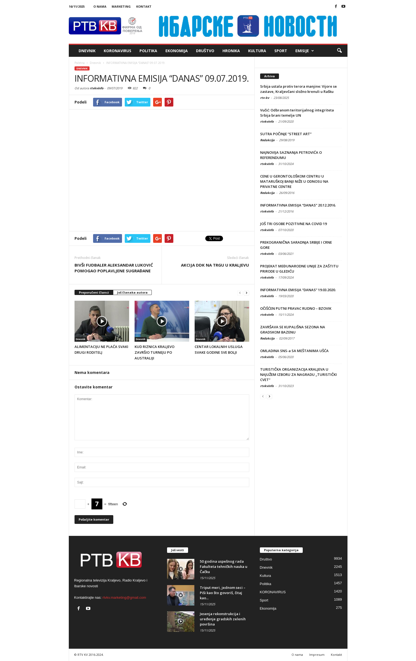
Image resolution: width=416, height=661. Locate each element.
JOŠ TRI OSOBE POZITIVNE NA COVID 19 (293, 223)
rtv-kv (264, 98)
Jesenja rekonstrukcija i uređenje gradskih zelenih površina (223, 619)
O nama (99, 6)
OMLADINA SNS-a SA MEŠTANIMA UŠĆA (294, 350)
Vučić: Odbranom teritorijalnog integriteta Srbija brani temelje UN (297, 113)
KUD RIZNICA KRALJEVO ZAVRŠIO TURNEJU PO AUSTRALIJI (154, 352)
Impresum (317, 655)
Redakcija (267, 140)
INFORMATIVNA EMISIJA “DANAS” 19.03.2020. (298, 289)
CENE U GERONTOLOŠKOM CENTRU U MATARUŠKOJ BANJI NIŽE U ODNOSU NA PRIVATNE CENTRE (294, 181)
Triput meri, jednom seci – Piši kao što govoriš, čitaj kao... (222, 592)
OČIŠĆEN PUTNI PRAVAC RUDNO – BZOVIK (295, 308)
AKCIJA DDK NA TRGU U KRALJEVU (215, 265)
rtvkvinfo (96, 88)
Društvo (205, 50)
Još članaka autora (132, 292)
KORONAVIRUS (117, 50)
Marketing (121, 6)
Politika (148, 50)
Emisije (304, 51)
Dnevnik (87, 50)
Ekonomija (176, 50)
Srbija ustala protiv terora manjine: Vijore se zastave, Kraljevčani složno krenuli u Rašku (298, 89)
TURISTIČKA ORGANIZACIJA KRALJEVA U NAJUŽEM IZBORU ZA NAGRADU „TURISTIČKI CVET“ (298, 374)
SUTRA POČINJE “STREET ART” (285, 133)
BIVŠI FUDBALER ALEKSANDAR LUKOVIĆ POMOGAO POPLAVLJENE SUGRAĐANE (114, 267)
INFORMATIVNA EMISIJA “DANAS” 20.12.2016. (298, 205)
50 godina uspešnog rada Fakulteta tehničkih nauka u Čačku (223, 566)
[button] (339, 51)
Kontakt (143, 6)
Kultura (257, 50)
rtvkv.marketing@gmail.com (124, 597)
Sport (280, 50)
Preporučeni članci (94, 292)
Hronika (231, 50)
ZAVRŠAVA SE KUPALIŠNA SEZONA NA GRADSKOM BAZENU (292, 329)
